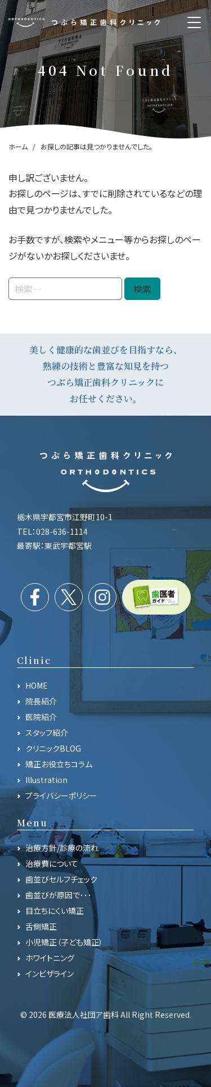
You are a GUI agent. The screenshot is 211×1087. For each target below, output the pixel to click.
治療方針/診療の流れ (61, 847)
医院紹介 (41, 716)
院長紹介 (41, 701)
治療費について (51, 863)
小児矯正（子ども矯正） (64, 942)
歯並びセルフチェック (61, 879)
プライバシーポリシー (61, 795)
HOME (36, 685)
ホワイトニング (49, 957)
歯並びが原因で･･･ (58, 894)
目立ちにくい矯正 (54, 910)
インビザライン (49, 973)
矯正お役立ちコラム (58, 764)
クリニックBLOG (53, 748)
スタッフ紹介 (46, 732)
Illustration (46, 779)
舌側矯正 (41, 926)
